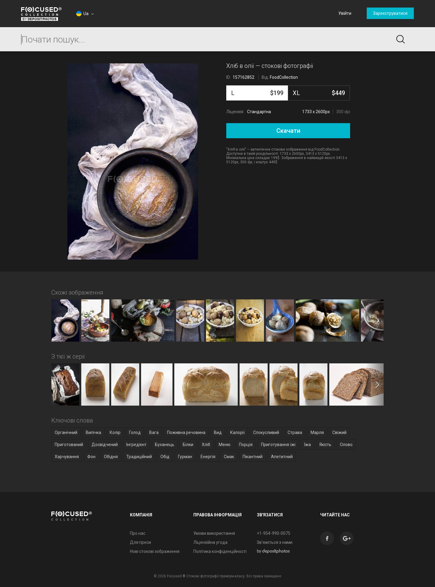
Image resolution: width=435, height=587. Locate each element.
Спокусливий (266, 432)
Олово (346, 444)
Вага (154, 432)
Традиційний (139, 456)
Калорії (237, 432)
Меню (224, 444)
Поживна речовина (186, 432)
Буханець (164, 444)
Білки (188, 444)
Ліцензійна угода (210, 542)
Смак (229, 456)
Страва (295, 432)
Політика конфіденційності (219, 551)
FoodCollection (284, 77)
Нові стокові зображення (154, 551)
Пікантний (253, 456)
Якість (325, 444)
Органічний (66, 432)
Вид (218, 432)
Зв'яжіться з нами (274, 542)
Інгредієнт (136, 444)
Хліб (206, 444)
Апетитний (282, 456)
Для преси (140, 542)
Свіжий (339, 432)
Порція (246, 444)
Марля (317, 432)
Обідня (111, 456)
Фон (91, 456)
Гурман (185, 456)
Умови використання (214, 533)
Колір (115, 432)
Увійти (344, 13)
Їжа (307, 444)
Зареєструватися (390, 13)
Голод (135, 432)
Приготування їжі (278, 444)
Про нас (137, 533)
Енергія (208, 456)
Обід (164, 456)
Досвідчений (105, 444)
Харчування (67, 456)
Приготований (69, 444)
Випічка (93, 432)
